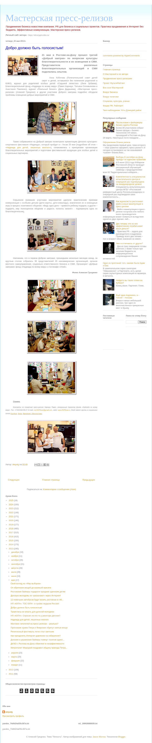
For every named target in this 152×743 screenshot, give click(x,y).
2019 (11, 524)
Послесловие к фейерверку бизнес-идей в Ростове (129, 123)
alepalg (9, 712)
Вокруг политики (111, 97)
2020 (11, 520)
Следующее (13, 480)
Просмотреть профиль (13, 716)
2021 (11, 516)
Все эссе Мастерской (113, 87)
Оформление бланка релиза (116, 142)
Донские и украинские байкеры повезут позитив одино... (37, 639)
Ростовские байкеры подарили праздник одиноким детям (38, 591)
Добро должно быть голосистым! (26, 607)
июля (14, 572)
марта (14, 657)
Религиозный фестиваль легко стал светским (32, 631)
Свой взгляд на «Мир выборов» (26, 583)
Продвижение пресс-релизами (117, 78)
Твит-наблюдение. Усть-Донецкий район (122, 110)
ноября (15, 556)
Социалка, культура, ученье (116, 101)
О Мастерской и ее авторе (115, 74)
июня (14, 576)
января (15, 665)
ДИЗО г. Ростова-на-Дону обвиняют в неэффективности (37, 643)
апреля (15, 653)
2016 (11, 536)
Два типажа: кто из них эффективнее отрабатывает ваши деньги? (129, 226)
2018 (11, 528)
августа (15, 568)
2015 (11, 540)
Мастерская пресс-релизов (59, 18)
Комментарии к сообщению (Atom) (59, 489)
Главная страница (51, 480)
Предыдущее (88, 480)
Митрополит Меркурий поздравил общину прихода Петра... (39, 648)
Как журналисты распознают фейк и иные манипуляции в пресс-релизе (129, 203)
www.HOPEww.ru (64, 410)
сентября (16, 564)
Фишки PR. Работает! (113, 106)
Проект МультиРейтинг (114, 83)
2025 (11, 500)
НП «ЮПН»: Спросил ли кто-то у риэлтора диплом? (35, 615)
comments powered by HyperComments (121, 55)
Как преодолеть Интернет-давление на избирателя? (35, 636)
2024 (11, 504)
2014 (11, 544)
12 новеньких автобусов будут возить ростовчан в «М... (37, 599)
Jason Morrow (99, 737)
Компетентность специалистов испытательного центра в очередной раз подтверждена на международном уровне (130, 180)
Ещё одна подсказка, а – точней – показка (127, 296)
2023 (11, 508)
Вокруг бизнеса (110, 92)
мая (13, 580)
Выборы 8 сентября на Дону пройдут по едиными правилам (131, 158)
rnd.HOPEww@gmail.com (43, 410)
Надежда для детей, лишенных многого (28, 147)
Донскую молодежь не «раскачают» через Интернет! (36, 595)
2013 (11, 548)
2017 (11, 532)
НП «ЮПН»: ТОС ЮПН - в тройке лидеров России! (35, 603)
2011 (11, 674)
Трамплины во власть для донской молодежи (32, 611)
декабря (15, 552)
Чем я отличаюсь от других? (129, 243)
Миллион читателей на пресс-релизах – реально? (34, 624)
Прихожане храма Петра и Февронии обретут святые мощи (39, 627)
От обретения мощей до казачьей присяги (31, 587)
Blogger (121, 737)
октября (15, 560)
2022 (11, 512)
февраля (15, 661)
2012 (11, 670)
